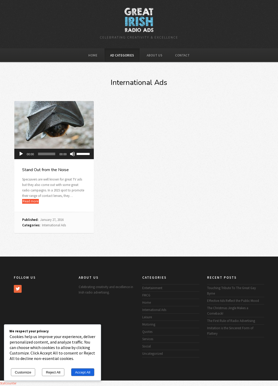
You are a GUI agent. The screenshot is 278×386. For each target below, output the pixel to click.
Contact (182, 55)
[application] (54, 154)
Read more (30, 201)
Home (92, 55)
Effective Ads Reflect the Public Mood (233, 300)
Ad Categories (122, 55)
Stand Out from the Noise (45, 170)
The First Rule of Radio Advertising (231, 321)
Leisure (147, 317)
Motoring (148, 324)
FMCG (146, 295)
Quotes (147, 331)
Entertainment (152, 288)
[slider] (46, 154)
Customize (23, 372)
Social (146, 346)
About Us (154, 55)
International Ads (54, 225)
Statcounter (8, 383)
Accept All (82, 372)
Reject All (53, 372)
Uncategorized (152, 353)
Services (147, 339)
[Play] (21, 154)
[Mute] (72, 154)
